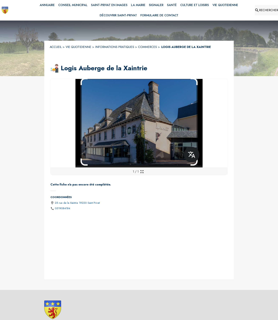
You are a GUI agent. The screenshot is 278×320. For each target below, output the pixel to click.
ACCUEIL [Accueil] (56, 47)
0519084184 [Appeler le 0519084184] (62, 208)
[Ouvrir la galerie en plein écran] (142, 171)
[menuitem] (47, 5)
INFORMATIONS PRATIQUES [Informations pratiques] (114, 47)
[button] (54, 68)
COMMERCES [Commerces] (147, 47)
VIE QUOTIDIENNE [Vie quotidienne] (78, 47)
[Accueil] (5, 10)
